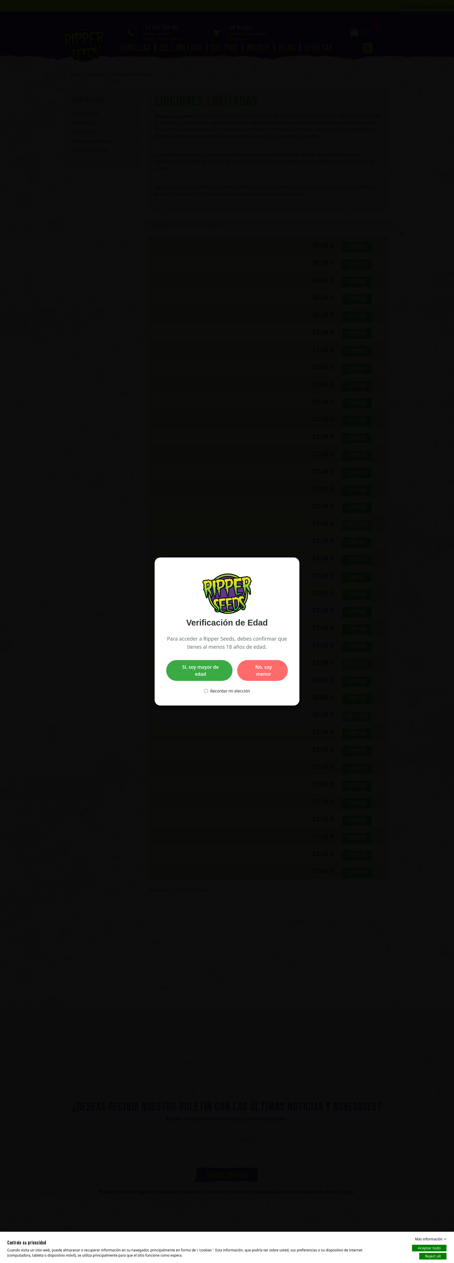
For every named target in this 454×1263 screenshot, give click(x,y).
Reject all (433, 1256)
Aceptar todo (429, 1248)
